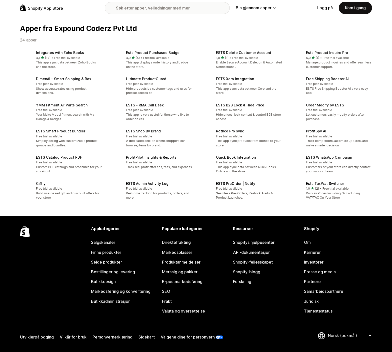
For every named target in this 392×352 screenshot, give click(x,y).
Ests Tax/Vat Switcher (325, 183)
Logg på (325, 7)
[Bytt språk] (349, 335)
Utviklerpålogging (37, 337)
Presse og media (320, 271)
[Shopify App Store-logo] (41, 7)
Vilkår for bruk (73, 337)
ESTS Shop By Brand (143, 131)
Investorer (314, 262)
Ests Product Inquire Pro (327, 52)
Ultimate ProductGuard (146, 79)
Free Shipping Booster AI (327, 79)
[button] (61, 60)
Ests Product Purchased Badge (153, 52)
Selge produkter (106, 262)
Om (307, 242)
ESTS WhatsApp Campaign (329, 157)
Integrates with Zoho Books (60, 52)
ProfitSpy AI (316, 131)
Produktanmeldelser (181, 262)
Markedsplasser (177, 252)
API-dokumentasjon (251, 252)
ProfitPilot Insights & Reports (151, 157)
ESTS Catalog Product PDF (59, 157)
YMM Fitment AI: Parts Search (62, 105)
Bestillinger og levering (113, 271)
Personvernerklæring (112, 337)
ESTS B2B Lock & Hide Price (240, 105)
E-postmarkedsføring (182, 281)
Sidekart (146, 337)
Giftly (41, 183)
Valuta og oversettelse (183, 311)
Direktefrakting (176, 242)
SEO (166, 291)
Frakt (167, 301)
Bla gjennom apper (256, 7)
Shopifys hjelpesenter (253, 242)
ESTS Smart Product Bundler (60, 131)
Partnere (312, 281)
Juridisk (311, 301)
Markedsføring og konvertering (120, 291)
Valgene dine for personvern (188, 337)
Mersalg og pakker (180, 271)
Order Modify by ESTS (325, 105)
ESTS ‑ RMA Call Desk (145, 105)
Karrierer (312, 252)
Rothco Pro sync (230, 131)
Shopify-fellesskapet (253, 262)
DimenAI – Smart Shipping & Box (63, 79)
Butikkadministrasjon (110, 301)
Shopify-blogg (246, 271)
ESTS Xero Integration (235, 79)
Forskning (242, 281)
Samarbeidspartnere (323, 291)
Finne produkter (106, 252)
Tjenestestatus (318, 311)
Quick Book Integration (236, 157)
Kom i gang (355, 7)
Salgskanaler (103, 242)
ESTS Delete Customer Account (243, 52)
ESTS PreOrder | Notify (235, 183)
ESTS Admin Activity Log (147, 183)
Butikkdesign (103, 281)
